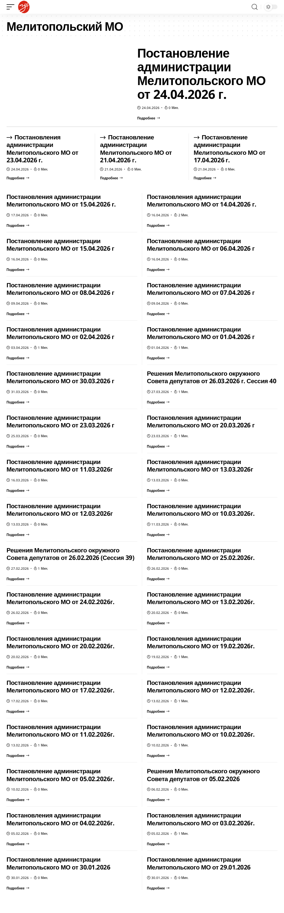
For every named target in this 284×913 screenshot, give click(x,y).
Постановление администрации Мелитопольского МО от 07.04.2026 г (201, 289)
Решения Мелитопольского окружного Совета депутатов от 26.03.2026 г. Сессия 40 (211, 377)
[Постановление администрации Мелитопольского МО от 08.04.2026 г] (18, 313)
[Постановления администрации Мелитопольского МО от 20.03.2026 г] (158, 446)
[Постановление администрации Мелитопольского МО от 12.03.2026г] (18, 534)
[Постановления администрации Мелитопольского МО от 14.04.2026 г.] (158, 225)
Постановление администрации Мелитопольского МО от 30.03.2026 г (60, 377)
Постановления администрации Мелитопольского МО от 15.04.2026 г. (61, 200)
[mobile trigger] (12, 7)
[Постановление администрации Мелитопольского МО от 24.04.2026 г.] (148, 118)
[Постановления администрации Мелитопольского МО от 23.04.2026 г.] (18, 178)
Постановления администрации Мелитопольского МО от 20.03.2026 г (201, 421)
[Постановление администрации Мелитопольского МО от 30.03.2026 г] (18, 402)
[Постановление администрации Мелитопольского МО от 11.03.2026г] (18, 490)
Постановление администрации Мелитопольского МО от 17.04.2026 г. (229, 149)
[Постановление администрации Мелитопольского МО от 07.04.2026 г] (158, 313)
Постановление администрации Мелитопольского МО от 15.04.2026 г (60, 245)
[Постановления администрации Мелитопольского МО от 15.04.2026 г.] (18, 225)
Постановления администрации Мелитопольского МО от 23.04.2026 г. (42, 149)
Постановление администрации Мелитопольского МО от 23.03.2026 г (60, 421)
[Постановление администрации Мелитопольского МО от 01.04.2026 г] (158, 358)
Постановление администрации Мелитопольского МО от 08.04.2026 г (60, 289)
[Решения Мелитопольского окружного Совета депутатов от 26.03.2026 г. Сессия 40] (158, 402)
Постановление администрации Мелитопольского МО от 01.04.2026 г (201, 333)
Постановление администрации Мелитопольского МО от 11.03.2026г (60, 465)
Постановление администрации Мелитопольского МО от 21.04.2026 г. (136, 149)
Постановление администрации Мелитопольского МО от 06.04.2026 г (201, 245)
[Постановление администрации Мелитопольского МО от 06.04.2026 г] (158, 269)
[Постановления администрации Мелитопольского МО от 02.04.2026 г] (18, 358)
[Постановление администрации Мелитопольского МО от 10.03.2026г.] (158, 534)
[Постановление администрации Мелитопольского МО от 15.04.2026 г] (18, 269)
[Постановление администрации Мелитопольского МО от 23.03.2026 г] (18, 446)
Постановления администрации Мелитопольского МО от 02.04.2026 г (60, 333)
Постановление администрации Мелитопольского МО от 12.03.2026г (60, 510)
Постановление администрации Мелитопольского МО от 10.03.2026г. (201, 510)
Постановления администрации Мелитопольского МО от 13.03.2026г (200, 465)
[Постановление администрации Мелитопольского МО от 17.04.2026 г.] (205, 178)
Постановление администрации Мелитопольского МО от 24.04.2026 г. (201, 73)
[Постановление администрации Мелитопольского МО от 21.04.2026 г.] (111, 178)
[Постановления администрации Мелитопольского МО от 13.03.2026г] (158, 490)
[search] (254, 7)
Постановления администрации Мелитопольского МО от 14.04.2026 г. (201, 200)
